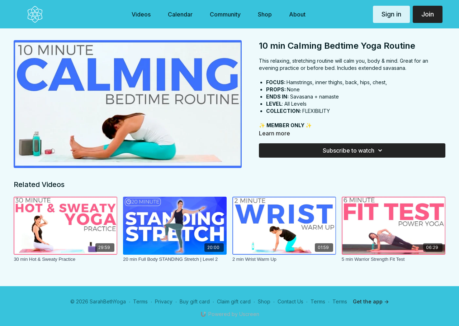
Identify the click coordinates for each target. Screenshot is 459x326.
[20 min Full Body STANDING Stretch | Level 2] (175, 259)
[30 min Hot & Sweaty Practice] (65, 259)
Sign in (391, 14)
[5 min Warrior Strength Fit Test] (393, 259)
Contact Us (290, 301)
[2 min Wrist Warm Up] (284, 259)
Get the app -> (371, 301)
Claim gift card (234, 301)
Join (427, 14)
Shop (264, 301)
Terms (140, 301)
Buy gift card (195, 301)
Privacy (163, 301)
